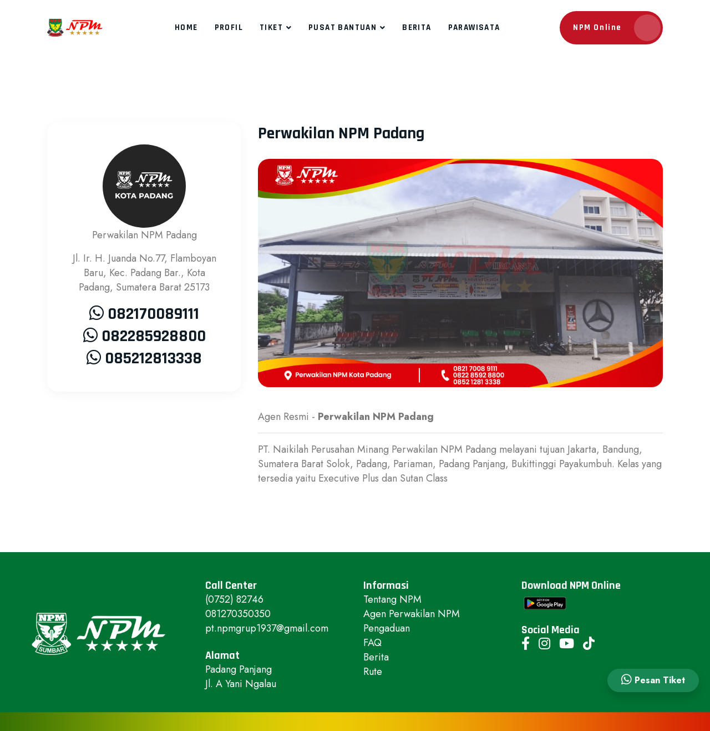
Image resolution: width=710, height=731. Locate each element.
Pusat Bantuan (342, 27)
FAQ (372, 642)
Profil (229, 27)
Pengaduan (386, 628)
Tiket (271, 27)
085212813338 (153, 358)
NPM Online (617, 27)
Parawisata (474, 27)
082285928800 (154, 336)
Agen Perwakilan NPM (411, 614)
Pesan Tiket (653, 680)
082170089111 (153, 313)
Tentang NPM (392, 599)
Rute (372, 671)
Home (186, 27)
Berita (416, 27)
